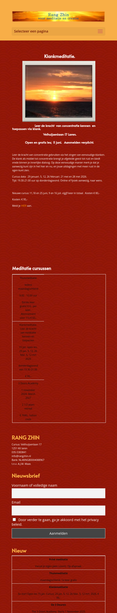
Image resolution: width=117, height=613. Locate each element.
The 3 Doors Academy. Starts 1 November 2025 (58, 572)
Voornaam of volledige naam (34, 446)
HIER (24, 205)
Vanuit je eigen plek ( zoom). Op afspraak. (58, 527)
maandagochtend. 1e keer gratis (58, 541)
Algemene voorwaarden (71, 603)
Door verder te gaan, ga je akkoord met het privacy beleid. (55, 483)
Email (16, 463)
